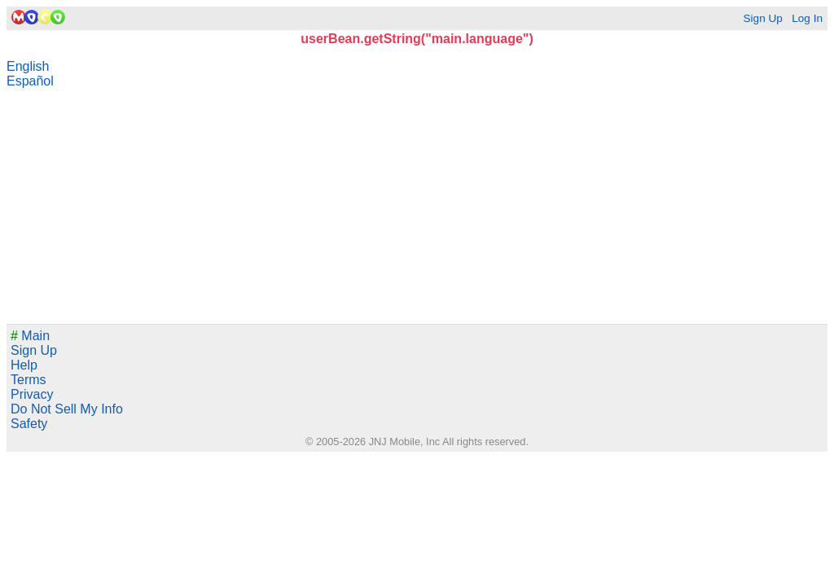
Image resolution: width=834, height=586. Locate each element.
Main (30, 336)
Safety (29, 424)
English (28, 66)
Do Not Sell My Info (67, 409)
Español (30, 81)
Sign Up (762, 18)
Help (24, 365)
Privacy (32, 394)
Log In (807, 18)
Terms (28, 380)
